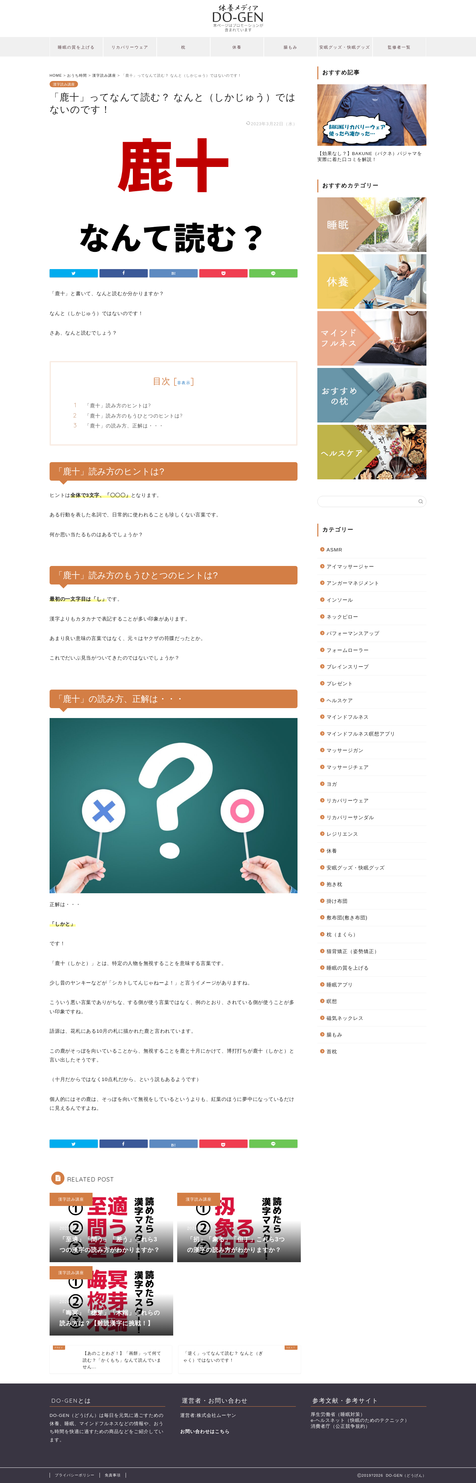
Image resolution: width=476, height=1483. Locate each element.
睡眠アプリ (340, 984)
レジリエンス (342, 834)
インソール (340, 600)
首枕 (332, 1051)
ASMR (334, 549)
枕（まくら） (342, 934)
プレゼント (340, 683)
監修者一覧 (399, 47)
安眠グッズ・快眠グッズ (344, 47)
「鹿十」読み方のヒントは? (118, 405)
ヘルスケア (340, 700)
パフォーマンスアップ (353, 633)
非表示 (183, 382)
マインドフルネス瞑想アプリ (361, 734)
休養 (237, 47)
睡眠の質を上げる (76, 47)
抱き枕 (334, 884)
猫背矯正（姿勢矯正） (353, 951)
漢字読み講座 (64, 84)
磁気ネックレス (345, 1018)
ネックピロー (342, 617)
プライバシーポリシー (75, 1475)
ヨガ (332, 784)
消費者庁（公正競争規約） (340, 1426)
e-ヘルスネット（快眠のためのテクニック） (360, 1420)
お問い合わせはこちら (205, 1431)
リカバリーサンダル (350, 817)
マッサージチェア (348, 767)
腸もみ (291, 47)
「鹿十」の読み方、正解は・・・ (124, 425)
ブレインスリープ (348, 666)
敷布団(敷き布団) (347, 917)
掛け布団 (337, 901)
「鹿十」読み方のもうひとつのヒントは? (133, 416)
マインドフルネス (348, 717)
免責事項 (113, 1475)
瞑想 (332, 1001)
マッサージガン (345, 750)
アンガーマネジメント (353, 583)
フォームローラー (348, 650)
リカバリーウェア (129, 47)
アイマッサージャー (350, 566)
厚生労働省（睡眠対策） (338, 1414)
